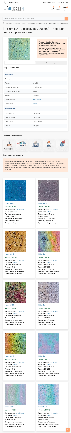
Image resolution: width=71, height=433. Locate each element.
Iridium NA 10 (9, 407)
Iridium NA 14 (9, 356)
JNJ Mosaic (37, 100)
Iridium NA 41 (42, 254)
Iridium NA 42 (9, 254)
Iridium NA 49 (42, 203)
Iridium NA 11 (42, 356)
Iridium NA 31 (42, 305)
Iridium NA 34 (9, 305)
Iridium (35, 104)
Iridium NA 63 (9, 203)
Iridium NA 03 (42, 407)
